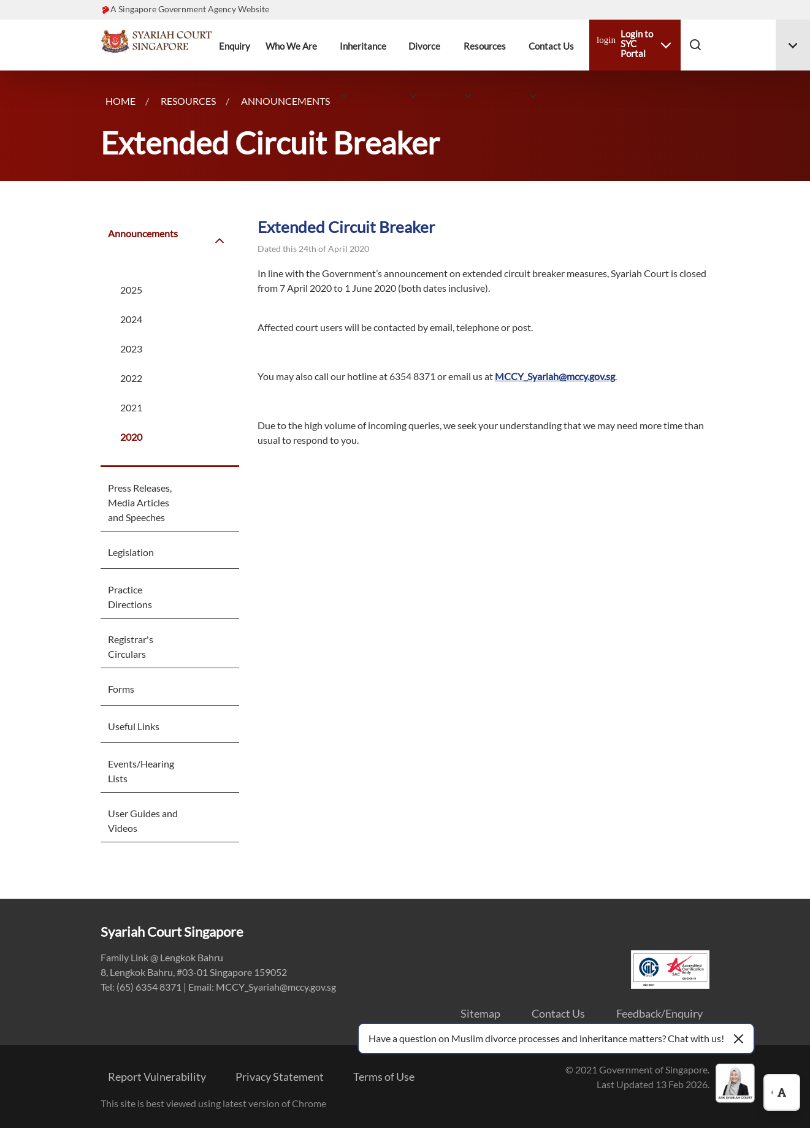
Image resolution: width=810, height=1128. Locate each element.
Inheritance (363, 45)
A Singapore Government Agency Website (189, 9)
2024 (131, 319)
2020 (131, 437)
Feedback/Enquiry (659, 1013)
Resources (485, 45)
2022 (131, 378)
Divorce (424, 45)
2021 (131, 407)
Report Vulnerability (157, 1076)
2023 (131, 348)
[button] (695, 44)
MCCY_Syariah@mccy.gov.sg (555, 376)
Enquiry (234, 45)
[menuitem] (147, 247)
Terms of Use (384, 1076)
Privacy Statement (279, 1076)
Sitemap (480, 1013)
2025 (131, 289)
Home (120, 101)
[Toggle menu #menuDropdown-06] (793, 45)
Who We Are (291, 45)
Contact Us (551, 45)
